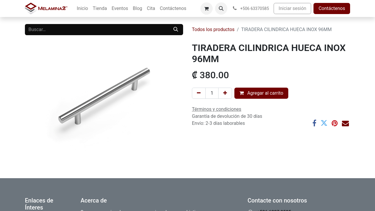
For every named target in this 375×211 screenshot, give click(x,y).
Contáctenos (331, 8)
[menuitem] (82, 8)
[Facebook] (314, 123)
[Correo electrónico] (345, 123)
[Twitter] (324, 123)
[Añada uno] (225, 93)
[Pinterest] (335, 123)
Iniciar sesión (292, 8)
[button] (221, 8)
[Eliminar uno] (199, 93)
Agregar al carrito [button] (261, 93)
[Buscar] (175, 29)
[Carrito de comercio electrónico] (206, 8)
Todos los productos (213, 29)
